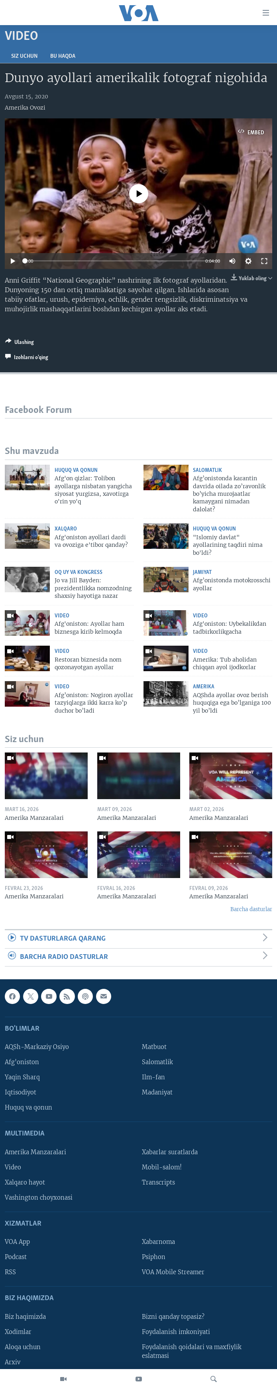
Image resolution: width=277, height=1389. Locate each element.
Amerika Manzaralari (35, 1152)
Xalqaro (66, 529)
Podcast (16, 1257)
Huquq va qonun (76, 470)
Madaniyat (157, 1092)
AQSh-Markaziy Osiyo (37, 1047)
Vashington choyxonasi (39, 1197)
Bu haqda (62, 56)
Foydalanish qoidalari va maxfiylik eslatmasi (192, 1352)
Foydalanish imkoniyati (176, 1332)
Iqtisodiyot (20, 1092)
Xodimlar (18, 1332)
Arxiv (12, 1362)
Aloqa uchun (23, 1347)
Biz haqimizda (25, 1316)
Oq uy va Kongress (78, 572)
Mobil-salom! (162, 1167)
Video (62, 616)
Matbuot (154, 1047)
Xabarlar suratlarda (170, 1152)
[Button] (19, 343)
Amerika (203, 687)
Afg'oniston (22, 1062)
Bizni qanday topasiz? (173, 1316)
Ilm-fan (153, 1077)
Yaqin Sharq (22, 1077)
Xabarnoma (158, 1242)
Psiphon (153, 1257)
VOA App (17, 1242)
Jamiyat (202, 572)
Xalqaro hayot (25, 1182)
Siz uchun (24, 56)
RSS (10, 1272)
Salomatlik (207, 470)
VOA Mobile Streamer (173, 1272)
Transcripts (158, 1182)
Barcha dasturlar (251, 909)
